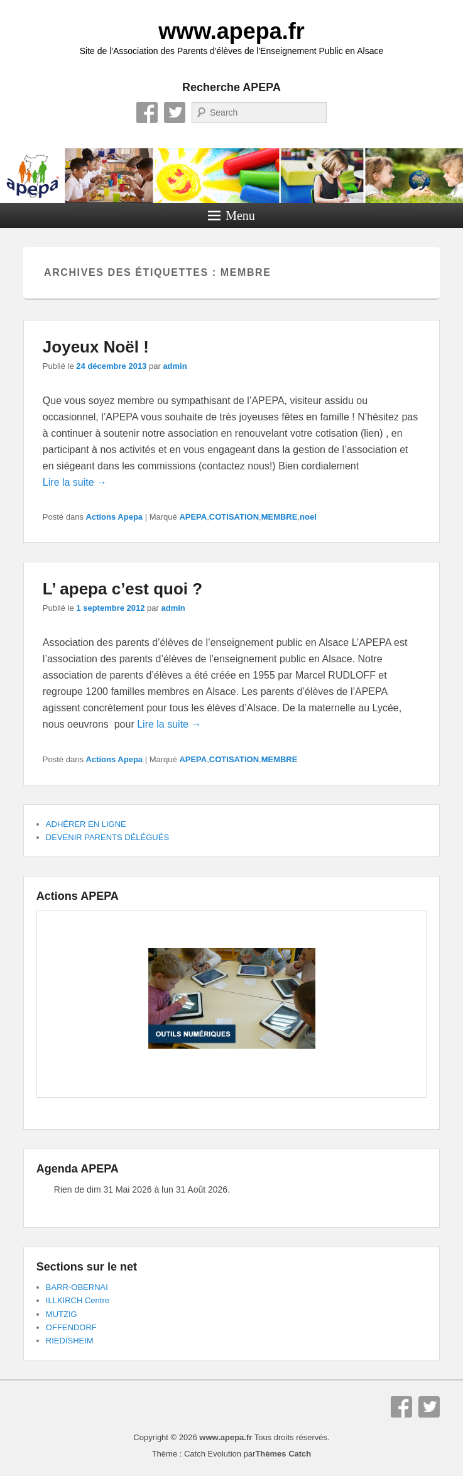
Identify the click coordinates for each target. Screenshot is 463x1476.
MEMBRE (279, 517)
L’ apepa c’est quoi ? (122, 588)
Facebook (147, 112)
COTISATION (234, 517)
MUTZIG (61, 1314)
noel (308, 517)
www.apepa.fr (231, 31)
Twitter (174, 112)
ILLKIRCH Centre (77, 1300)
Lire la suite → (75, 482)
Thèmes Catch (283, 1453)
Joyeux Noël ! (96, 346)
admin (175, 366)
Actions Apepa (114, 517)
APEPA (193, 517)
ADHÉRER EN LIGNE (86, 824)
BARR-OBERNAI (77, 1287)
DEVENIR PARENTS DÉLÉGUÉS (107, 837)
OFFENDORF (71, 1327)
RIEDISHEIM (70, 1340)
